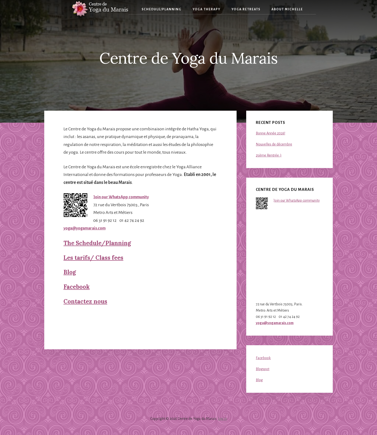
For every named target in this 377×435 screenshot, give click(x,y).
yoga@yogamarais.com (86, 228)
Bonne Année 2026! (270, 133)
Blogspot (262, 369)
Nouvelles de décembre (274, 144)
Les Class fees (93, 257)
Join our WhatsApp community (122, 196)
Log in (222, 419)
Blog (69, 272)
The (97, 243)
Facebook (76, 286)
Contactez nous (85, 301)
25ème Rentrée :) (269, 155)
